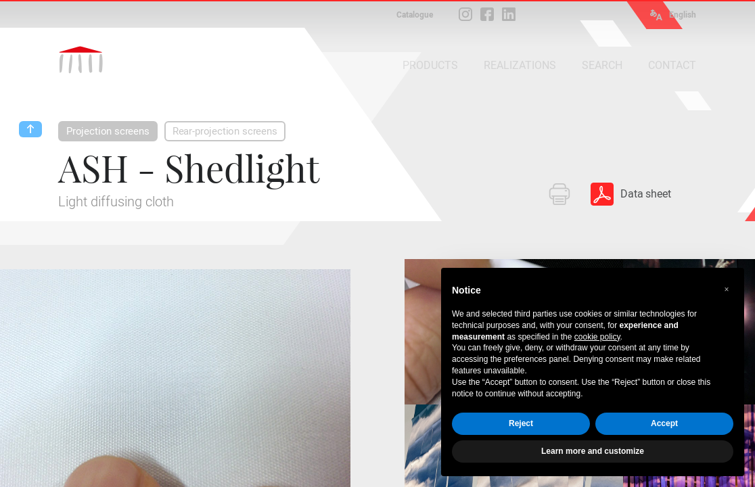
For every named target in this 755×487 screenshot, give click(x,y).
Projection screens (108, 131)
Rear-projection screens (225, 131)
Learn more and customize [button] (592, 451)
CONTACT (672, 65)
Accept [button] (664, 423)
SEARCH (602, 65)
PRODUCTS (430, 65)
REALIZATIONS (520, 65)
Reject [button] (521, 423)
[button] (726, 289)
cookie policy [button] (597, 337)
